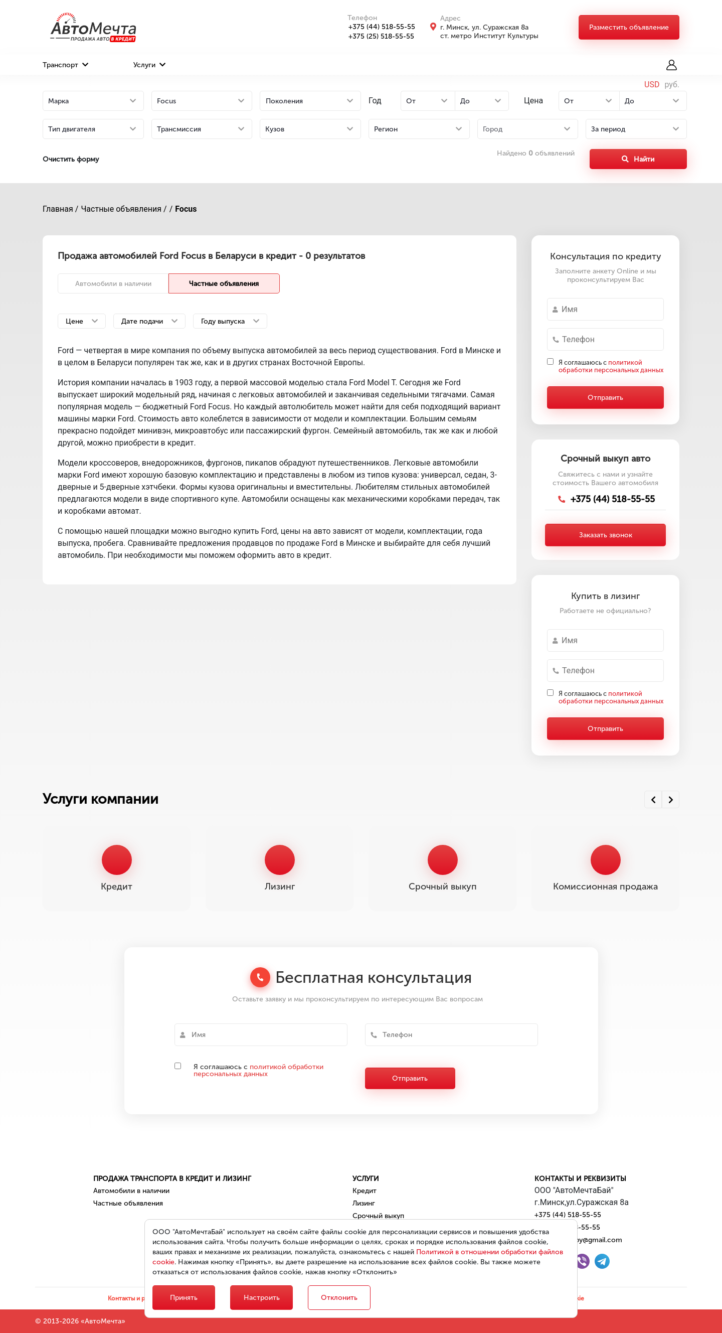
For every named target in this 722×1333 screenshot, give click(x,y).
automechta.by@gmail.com (578, 1240)
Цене (82, 321)
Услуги (149, 65)
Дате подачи (149, 321)
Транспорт (65, 65)
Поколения (284, 101)
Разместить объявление (629, 27)
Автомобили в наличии (113, 283)
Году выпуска (230, 321)
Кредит (364, 1191)
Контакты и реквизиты (580, 1178)
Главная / (60, 209)
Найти (638, 159)
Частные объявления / (123, 209)
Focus (186, 209)
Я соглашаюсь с (611, 366)
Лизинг (363, 1203)
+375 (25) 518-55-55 (375, 36)
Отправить (605, 397)
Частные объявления (224, 283)
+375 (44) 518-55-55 (376, 27)
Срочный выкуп (378, 1216)
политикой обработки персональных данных (611, 366)
